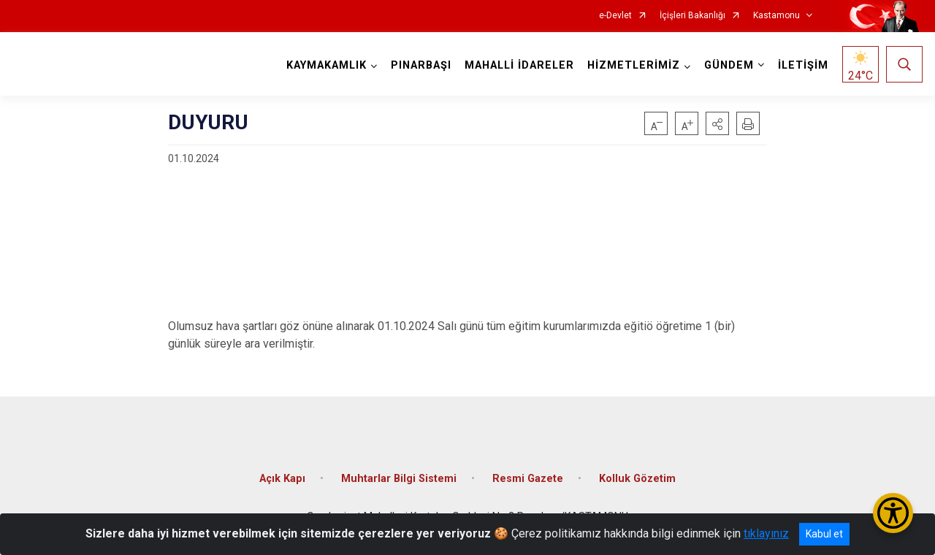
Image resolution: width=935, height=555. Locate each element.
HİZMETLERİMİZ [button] (633, 65)
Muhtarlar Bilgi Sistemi (399, 478)
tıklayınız (766, 533)
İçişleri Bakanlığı (692, 15)
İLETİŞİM (803, 65)
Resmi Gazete (527, 478)
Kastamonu (776, 15)
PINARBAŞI (421, 65)
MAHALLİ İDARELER (519, 65)
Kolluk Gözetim (637, 478)
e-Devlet (615, 15)
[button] (717, 123)
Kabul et (824, 534)
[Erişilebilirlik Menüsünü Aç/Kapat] (893, 513)
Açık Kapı (282, 478)
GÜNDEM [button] (729, 65)
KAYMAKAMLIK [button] (326, 65)
